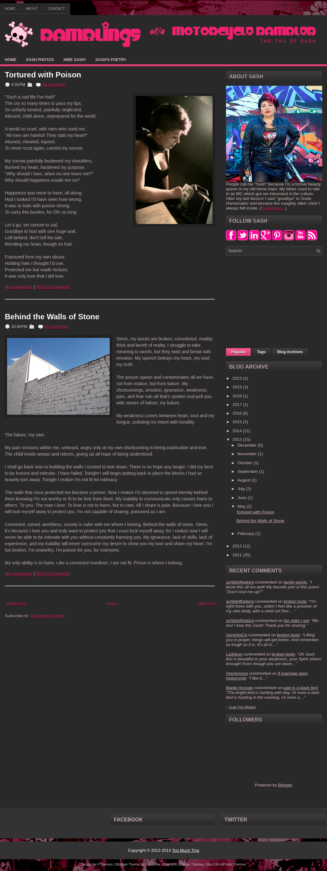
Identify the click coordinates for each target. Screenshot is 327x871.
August (245, 480)
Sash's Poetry (110, 60)
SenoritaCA (236, 635)
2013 (237, 439)
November (248, 453)
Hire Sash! (74, 60)
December (248, 445)
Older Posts (207, 603)
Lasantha (152, 864)
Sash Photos (40, 60)
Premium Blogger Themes (183, 864)
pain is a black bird (300, 687)
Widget (250, 707)
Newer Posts (17, 603)
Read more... (273, 208)
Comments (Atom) (47, 615)
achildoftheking (240, 582)
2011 (237, 555)
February (247, 533)
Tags (261, 352)
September (248, 471)
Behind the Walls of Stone (52, 317)
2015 (237, 422)
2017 (237, 404)
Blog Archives (290, 352)
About (32, 9)
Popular (238, 352)
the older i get (296, 620)
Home (10, 9)
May (242, 506)
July (242, 488)
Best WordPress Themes (226, 864)
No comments (54, 85)
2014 (237, 430)
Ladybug (234, 654)
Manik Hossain (239, 687)
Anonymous (237, 673)
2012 (237, 546)
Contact (56, 9)
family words (295, 582)
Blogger (285, 785)
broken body (295, 601)
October (246, 462)
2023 (237, 378)
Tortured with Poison (43, 75)
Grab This (237, 707)
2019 (237, 387)
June (243, 497)
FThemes (105, 864)
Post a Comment (53, 287)
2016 (237, 413)
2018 (237, 396)
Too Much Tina (185, 850)
